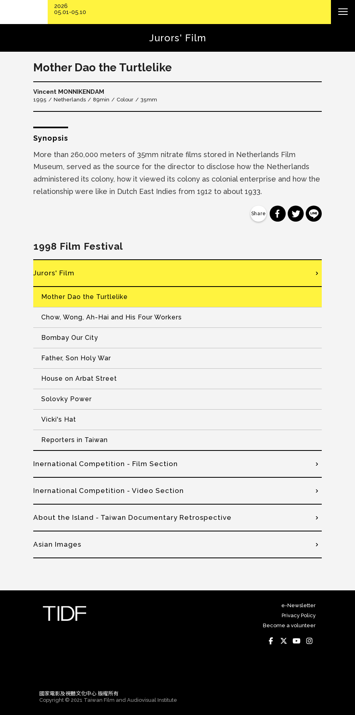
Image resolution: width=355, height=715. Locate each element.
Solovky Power (66, 399)
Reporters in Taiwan (74, 440)
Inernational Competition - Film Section (105, 464)
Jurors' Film (54, 273)
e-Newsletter (298, 605)
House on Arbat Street (79, 378)
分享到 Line (314, 214)
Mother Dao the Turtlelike (84, 297)
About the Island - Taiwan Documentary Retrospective (132, 517)
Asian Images (57, 544)
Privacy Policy (299, 615)
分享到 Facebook (278, 214)
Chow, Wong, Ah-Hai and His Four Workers (111, 317)
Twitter (283, 640)
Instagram (309, 640)
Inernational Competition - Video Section (108, 491)
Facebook (270, 640)
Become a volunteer (289, 625)
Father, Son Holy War (76, 358)
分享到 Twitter (296, 214)
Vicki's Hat (58, 419)
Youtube (296, 640)
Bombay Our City (69, 337)
